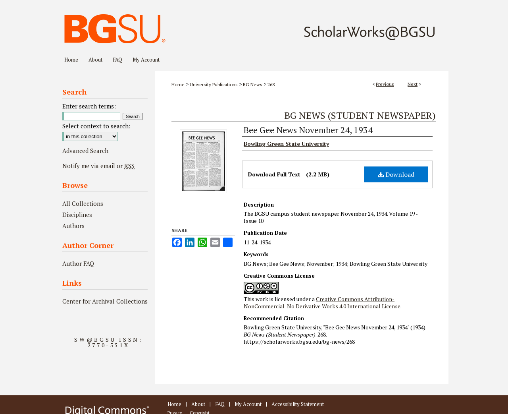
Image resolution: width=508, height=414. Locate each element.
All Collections (82, 203)
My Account (248, 404)
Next (413, 84)
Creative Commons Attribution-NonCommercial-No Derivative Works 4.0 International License (322, 302)
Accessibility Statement (297, 404)
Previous (385, 84)
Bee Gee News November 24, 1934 (308, 129)
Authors (73, 226)
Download (396, 174)
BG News (252, 84)
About (198, 404)
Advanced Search (85, 151)
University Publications (214, 84)
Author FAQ (78, 263)
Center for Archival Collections (105, 301)
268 (271, 84)
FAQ (220, 404)
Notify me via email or (98, 166)
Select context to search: (96, 126)
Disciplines (77, 215)
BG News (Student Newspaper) (360, 115)
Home (178, 84)
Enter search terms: (89, 106)
